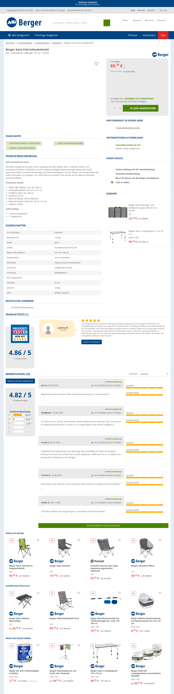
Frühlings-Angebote (87, 2)
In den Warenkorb (141, 108)
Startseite (10, 43)
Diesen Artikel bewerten (20, 381)
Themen (132, 35)
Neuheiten (149, 35)
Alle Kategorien (20, 35)
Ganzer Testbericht (91, 342)
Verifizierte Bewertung (113, 382)
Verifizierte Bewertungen (20, 411)
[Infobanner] (87, 3)
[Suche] (77, 23)
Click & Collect (122, 182)
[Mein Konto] (149, 22)
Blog (133, 10)
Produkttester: (22, 53)
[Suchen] (106, 23)
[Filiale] (125, 22)
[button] (137, 212)
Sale (163, 35)
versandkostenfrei (129, 71)
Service (151, 10)
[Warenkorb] (161, 22)
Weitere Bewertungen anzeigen (103, 525)
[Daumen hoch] (42, 399)
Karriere (141, 10)
